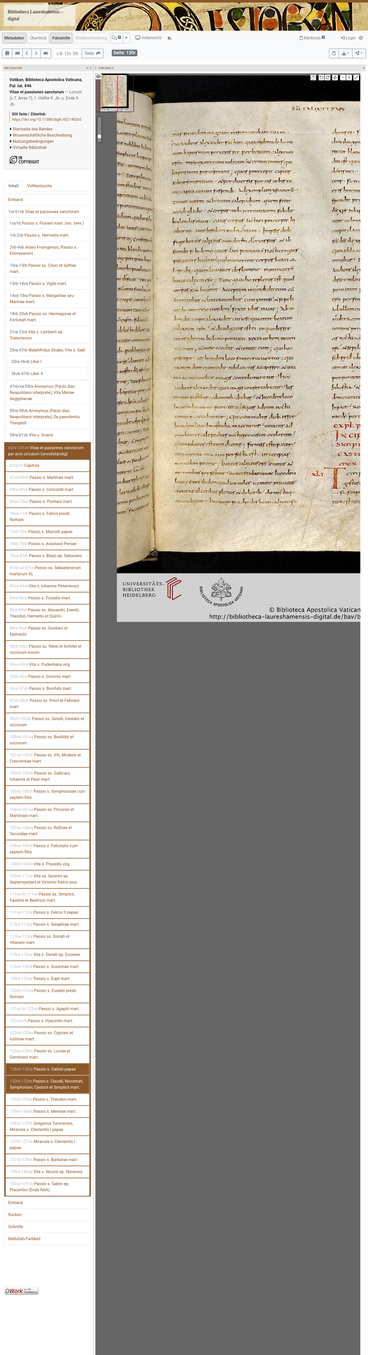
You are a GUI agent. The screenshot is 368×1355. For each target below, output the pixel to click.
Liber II (27, 373)
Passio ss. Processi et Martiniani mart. (42, 812)
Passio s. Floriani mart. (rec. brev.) (47, 223)
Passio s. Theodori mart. (43, 1099)
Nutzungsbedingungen (33, 141)
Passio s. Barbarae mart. (44, 1159)
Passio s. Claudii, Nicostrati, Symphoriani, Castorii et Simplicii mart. (46, 1084)
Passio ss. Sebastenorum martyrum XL (45, 570)
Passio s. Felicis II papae (44, 912)
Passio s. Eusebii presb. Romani (43, 993)
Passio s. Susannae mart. (45, 966)
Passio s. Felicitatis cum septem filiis (43, 848)
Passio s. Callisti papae (43, 1069)
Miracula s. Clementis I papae (42, 1144)
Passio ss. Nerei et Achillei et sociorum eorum (46, 649)
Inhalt (13, 185)
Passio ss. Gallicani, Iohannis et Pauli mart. (40, 776)
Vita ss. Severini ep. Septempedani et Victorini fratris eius (43, 879)
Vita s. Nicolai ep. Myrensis (46, 1171)
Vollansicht (148, 37)
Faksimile (61, 38)
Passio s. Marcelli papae (41, 531)
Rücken (14, 1214)
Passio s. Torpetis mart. (40, 598)
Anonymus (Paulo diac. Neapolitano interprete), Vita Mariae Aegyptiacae (43, 392)
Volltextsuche (39, 185)
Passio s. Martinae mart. (42, 477)
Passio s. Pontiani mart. (41, 501)
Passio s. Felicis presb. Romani (40, 516)
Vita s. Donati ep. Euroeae (45, 954)
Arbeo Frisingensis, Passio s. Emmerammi (43, 250)
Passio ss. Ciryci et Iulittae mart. (43, 268)
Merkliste (312, 38)
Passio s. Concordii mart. (42, 489)
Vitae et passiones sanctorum (43, 211)
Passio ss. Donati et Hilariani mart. (39, 939)
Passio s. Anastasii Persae (43, 543)
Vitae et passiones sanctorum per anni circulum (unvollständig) (46, 450)
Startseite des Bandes (33, 129)
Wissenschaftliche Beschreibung (42, 135)
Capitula (24, 465)
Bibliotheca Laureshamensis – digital (35, 15)
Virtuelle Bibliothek (30, 147)
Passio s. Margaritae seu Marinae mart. (42, 298)
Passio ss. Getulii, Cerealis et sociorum (47, 721)
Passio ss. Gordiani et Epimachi (39, 631)
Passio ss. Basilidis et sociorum (42, 739)
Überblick (38, 38)
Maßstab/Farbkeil (24, 1238)
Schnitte (15, 1226)
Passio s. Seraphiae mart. (45, 924)
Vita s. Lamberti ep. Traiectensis (36, 334)
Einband (15, 199)
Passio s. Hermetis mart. (39, 235)
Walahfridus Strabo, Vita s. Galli (47, 350)
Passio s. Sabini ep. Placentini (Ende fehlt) (40, 1186)
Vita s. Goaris (31, 435)
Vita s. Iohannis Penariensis (44, 585)
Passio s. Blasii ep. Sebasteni (46, 555)
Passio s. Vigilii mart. (38, 283)
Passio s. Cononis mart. (41, 676)
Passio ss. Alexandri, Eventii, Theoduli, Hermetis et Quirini (45, 613)
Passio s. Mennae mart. (43, 1111)
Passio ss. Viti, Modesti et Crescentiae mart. (45, 758)
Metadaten (14, 38)
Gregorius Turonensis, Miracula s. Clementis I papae (41, 1126)
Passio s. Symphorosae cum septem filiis (47, 794)
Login (348, 38)
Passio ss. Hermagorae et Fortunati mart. (43, 316)
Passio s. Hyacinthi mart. (41, 1020)
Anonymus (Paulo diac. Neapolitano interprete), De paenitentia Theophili (45, 416)
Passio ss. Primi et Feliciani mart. (44, 703)
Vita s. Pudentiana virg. (40, 664)
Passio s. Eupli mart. (40, 978)
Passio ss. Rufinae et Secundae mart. (41, 830)
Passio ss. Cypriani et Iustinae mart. (41, 1035)
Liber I (26, 361)
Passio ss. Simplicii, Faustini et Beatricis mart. (42, 897)
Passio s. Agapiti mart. (45, 1008)
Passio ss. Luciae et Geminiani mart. (40, 1054)
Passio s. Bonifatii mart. (41, 688)
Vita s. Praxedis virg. (40, 864)
